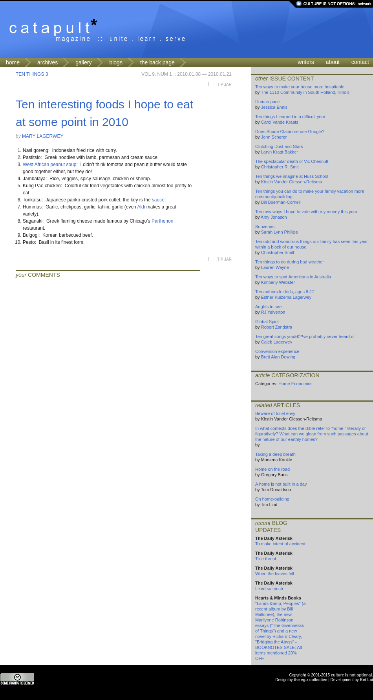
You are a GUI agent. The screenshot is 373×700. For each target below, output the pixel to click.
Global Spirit (267, 321)
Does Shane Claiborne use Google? (289, 131)
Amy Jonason (274, 217)
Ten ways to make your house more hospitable (299, 86)
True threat (265, 558)
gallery (83, 62)
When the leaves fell (274, 573)
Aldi (141, 207)
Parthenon (162, 221)
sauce (158, 200)
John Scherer (274, 137)
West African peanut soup (50, 164)
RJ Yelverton (273, 312)
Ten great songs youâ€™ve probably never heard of (305, 336)
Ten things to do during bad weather (289, 262)
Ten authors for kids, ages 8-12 (284, 291)
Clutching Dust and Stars (279, 146)
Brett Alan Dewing (278, 357)
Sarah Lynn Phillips (279, 232)
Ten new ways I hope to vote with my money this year (306, 211)
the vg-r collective (310, 680)
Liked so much (269, 588)
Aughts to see (268, 306)
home (13, 62)
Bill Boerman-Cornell (281, 202)
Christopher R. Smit (280, 166)
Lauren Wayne (275, 267)
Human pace (267, 101)
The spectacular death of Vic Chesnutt (291, 161)
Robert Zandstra (276, 327)
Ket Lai (366, 680)
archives (47, 62)
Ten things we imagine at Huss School (291, 176)
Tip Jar (224, 84)
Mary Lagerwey (42, 136)
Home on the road (272, 469)
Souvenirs (264, 226)
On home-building (272, 499)
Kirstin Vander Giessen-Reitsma (291, 181)
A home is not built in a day (281, 484)
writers (306, 62)
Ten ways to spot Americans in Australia (293, 276)
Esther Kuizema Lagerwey (286, 297)
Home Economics (295, 383)
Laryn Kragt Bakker (279, 152)
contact (360, 62)
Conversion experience (277, 351)
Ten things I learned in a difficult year (290, 116)
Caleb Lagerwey (277, 342)
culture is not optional (351, 675)
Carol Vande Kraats (279, 122)
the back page (157, 62)
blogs (115, 62)
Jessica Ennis (274, 107)
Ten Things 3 (32, 74)
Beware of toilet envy (275, 413)
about (333, 62)
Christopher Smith (278, 252)
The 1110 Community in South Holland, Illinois (305, 92)
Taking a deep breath (275, 454)
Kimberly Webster (278, 282)
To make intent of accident (280, 543)
